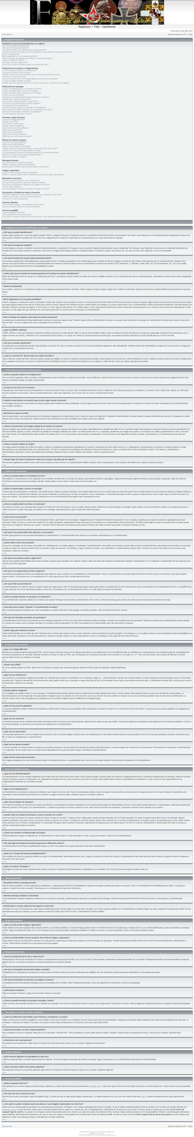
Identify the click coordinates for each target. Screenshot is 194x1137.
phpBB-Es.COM (110, 1135)
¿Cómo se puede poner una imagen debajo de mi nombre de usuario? (30, 79)
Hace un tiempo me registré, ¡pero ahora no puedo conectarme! (27, 58)
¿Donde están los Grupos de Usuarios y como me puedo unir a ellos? (29, 148)
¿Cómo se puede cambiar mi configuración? (19, 70)
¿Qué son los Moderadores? (13, 144)
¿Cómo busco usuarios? (12, 187)
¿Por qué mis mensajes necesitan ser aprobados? (22, 112)
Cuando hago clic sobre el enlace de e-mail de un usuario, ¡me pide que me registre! (35, 83)
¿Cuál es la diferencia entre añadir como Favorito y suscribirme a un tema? (32, 195)
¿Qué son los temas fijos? (12, 132)
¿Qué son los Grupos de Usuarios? (16, 146)
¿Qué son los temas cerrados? (14, 134)
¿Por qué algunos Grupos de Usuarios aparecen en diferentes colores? (30, 153)
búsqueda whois (8, 1110)
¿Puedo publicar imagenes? (13, 126)
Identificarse (109, 27)
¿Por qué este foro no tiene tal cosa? (17, 215)
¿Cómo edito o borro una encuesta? (16, 99)
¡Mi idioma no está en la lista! (13, 77)
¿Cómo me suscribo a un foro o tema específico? (21, 197)
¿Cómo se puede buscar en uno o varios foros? (21, 180)
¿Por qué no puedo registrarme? (15, 62)
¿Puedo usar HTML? (10, 122)
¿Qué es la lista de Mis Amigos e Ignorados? (20, 173)
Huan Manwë (98, 1135)
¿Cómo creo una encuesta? (13, 95)
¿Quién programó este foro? (13, 212)
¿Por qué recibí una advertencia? (15, 105)
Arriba (4, 240)
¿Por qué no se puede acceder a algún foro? (20, 101)
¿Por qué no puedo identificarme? (15, 46)
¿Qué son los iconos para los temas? (17, 136)
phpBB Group (96, 1086)
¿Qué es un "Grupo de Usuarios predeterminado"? (22, 155)
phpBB (92, 1132)
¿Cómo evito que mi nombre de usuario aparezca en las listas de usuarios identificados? (37, 52)
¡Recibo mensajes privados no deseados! (18, 165)
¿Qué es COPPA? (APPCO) (13, 60)
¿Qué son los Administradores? (14, 142)
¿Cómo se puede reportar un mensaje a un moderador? (24, 107)
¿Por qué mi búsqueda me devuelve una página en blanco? (26, 185)
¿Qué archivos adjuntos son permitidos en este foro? (23, 205)
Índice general (7, 34)
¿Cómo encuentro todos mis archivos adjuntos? (21, 207)
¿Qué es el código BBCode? (13, 120)
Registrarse (84, 27)
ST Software (100, 1133)
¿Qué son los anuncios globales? (15, 128)
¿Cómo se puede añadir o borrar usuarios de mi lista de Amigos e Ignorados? (33, 175)
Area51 (143, 1097)
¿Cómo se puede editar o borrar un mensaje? (20, 91)
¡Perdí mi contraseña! (10, 54)
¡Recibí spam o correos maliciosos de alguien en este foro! (25, 167)
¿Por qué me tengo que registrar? (15, 48)
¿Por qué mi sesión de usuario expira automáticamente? (24, 50)
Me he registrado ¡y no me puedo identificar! (19, 56)
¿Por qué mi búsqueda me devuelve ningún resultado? (24, 182)
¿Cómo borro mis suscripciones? (15, 199)
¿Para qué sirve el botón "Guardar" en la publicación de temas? (27, 110)
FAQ (96, 27)
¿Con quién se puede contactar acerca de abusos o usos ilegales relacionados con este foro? (39, 217)
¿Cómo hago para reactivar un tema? (17, 114)
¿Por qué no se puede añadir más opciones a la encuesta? (25, 97)
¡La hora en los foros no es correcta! (16, 72)
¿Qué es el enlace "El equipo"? (14, 157)
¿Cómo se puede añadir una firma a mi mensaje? (21, 93)
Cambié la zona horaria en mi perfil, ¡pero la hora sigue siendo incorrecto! (31, 75)
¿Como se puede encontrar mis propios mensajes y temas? (25, 189)
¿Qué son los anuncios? (11, 130)
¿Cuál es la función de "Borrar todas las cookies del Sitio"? (25, 65)
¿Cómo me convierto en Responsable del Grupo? (22, 150)
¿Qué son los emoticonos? (13, 124)
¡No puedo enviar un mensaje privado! (17, 163)
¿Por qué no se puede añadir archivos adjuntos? (21, 103)
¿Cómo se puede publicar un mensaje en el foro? (21, 89)
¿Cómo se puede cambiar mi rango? (16, 81)
